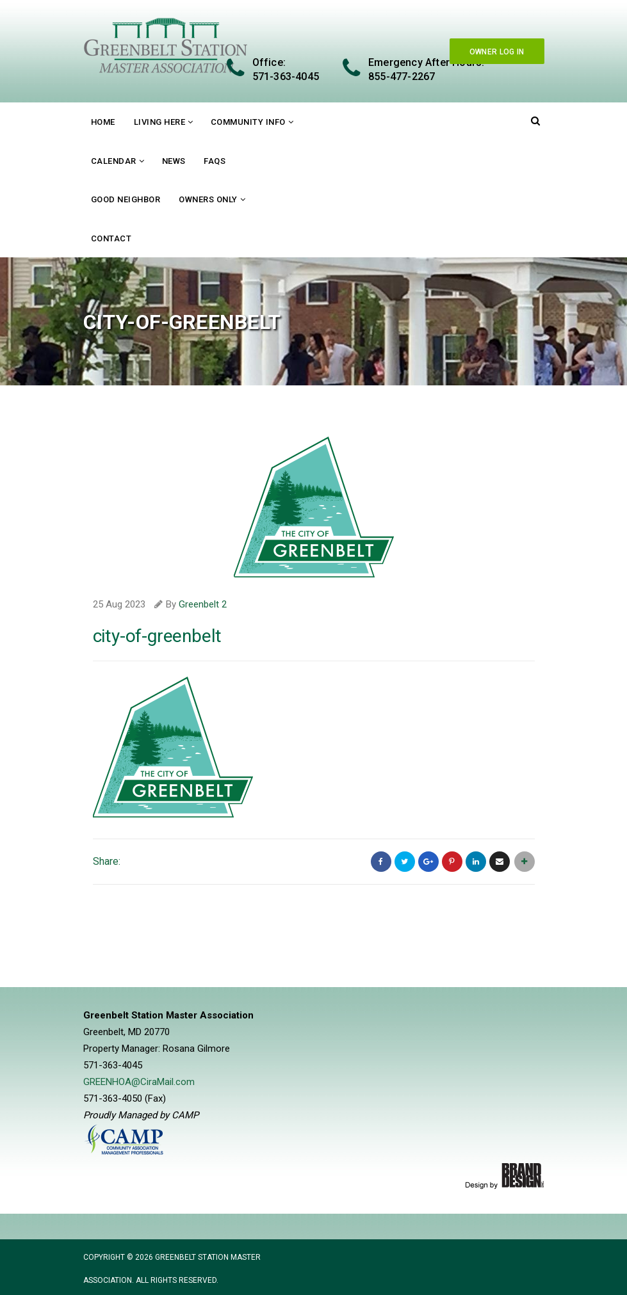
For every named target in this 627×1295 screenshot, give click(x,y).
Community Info (248, 122)
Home (103, 122)
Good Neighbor (126, 199)
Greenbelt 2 (203, 604)
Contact (111, 238)
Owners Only (208, 199)
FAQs (214, 161)
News (174, 161)
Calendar (113, 161)
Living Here (160, 122)
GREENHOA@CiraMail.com (139, 1082)
